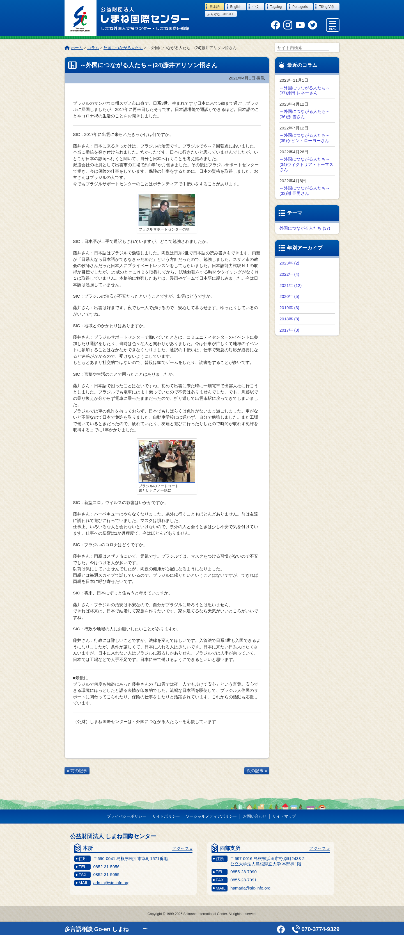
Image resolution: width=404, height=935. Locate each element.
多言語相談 (97, 929)
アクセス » (182, 848)
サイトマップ (284, 816)
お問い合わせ (255, 816)
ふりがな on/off (220, 14)
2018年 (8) (289, 319)
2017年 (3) (289, 330)
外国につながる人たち (123, 47)
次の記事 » (257, 770)
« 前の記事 (77, 770)
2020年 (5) (289, 296)
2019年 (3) (289, 307)
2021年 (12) (290, 285)
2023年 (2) (289, 263)
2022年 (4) (289, 274)
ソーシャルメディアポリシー (211, 816)
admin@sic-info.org (111, 883)
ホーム (77, 47)
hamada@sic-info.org (250, 888)
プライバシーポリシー (126, 816)
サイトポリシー (166, 816)
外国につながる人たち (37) (304, 228)
